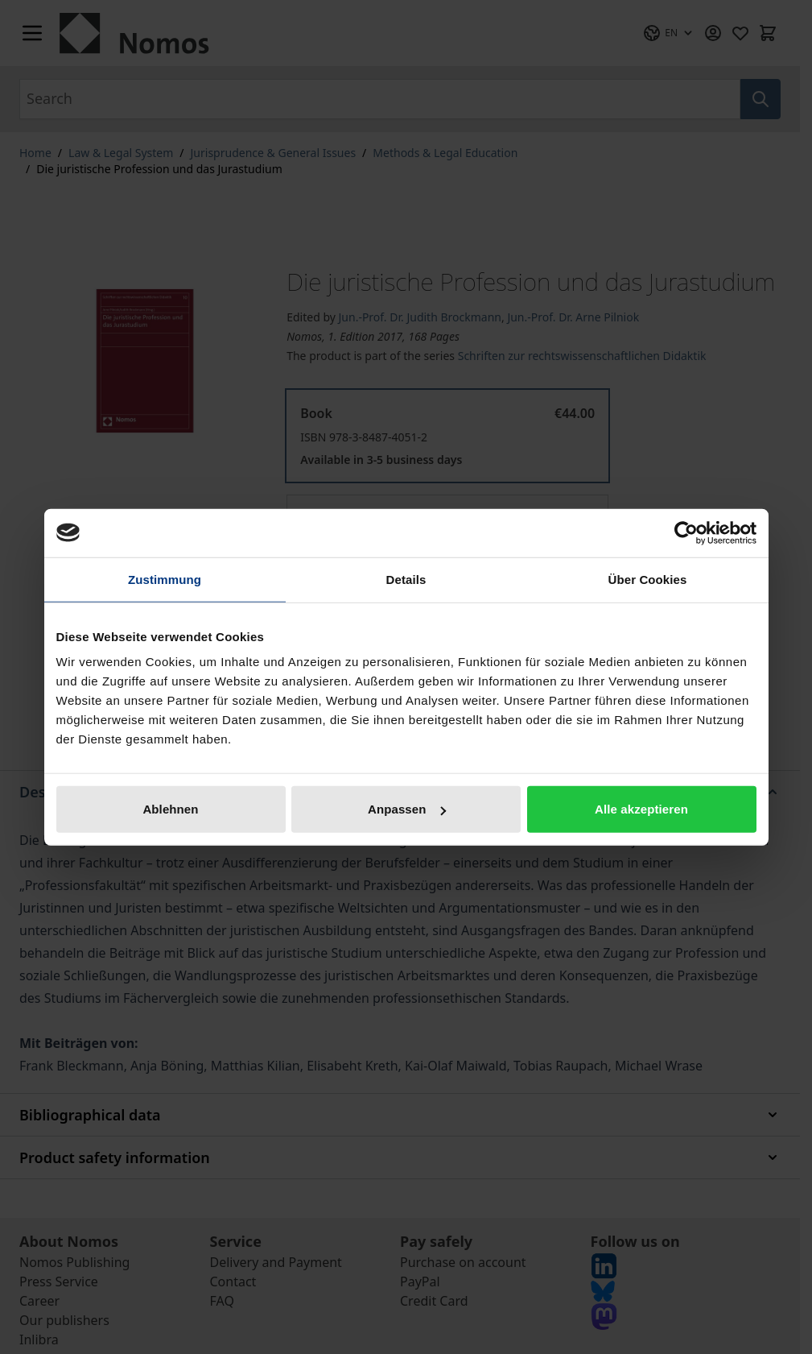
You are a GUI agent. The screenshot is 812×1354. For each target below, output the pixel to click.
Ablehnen (170, 809)
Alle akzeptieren (641, 809)
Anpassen (407, 809)
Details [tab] (406, 579)
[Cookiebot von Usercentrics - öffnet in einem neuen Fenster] (686, 532)
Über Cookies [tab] (647, 579)
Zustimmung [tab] (164, 579)
